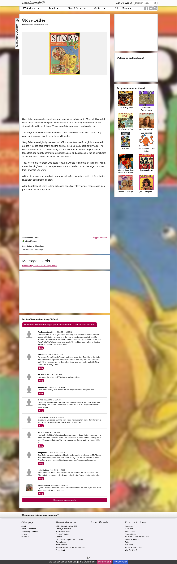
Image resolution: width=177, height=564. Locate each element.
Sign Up (120, 3)
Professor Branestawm (146, 101)
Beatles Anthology (62, 534)
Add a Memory (123, 8)
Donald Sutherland (132, 539)
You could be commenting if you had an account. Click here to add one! (59, 324)
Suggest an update (100, 238)
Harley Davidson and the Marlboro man (70, 548)
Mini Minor (129, 545)
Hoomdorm (129, 526)
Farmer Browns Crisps (133, 548)
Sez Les (59, 537)
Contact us (25, 537)
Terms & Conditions (28, 529)
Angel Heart (60, 550)
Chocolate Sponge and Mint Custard (69, 539)
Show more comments (64, 500)
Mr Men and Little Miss (146, 142)
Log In (128, 3)
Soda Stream (130, 532)
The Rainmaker (61, 545)
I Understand (104, 562)
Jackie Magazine (146, 184)
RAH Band (129, 529)
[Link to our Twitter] (151, 8)
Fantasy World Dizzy (63, 529)
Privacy (24, 534)
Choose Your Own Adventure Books (125, 164)
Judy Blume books (146, 121)
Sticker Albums (146, 162)
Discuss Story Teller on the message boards (39, 266)
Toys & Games (77, 8)
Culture (100, 8)
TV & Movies (31, 8)
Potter (127, 542)
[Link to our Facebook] (146, 8)
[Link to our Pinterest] (155, 8)
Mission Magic (130, 534)
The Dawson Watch (63, 532)
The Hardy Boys (125, 100)
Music (54, 8)
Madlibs (125, 140)
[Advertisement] (64, 96)
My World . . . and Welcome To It (137, 537)
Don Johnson (61, 542)
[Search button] (155, 3)
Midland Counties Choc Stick (66, 526)
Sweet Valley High (125, 184)
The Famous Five (125, 121)
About (23, 526)
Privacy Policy (120, 562)
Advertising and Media (29, 532)
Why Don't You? (131, 550)
